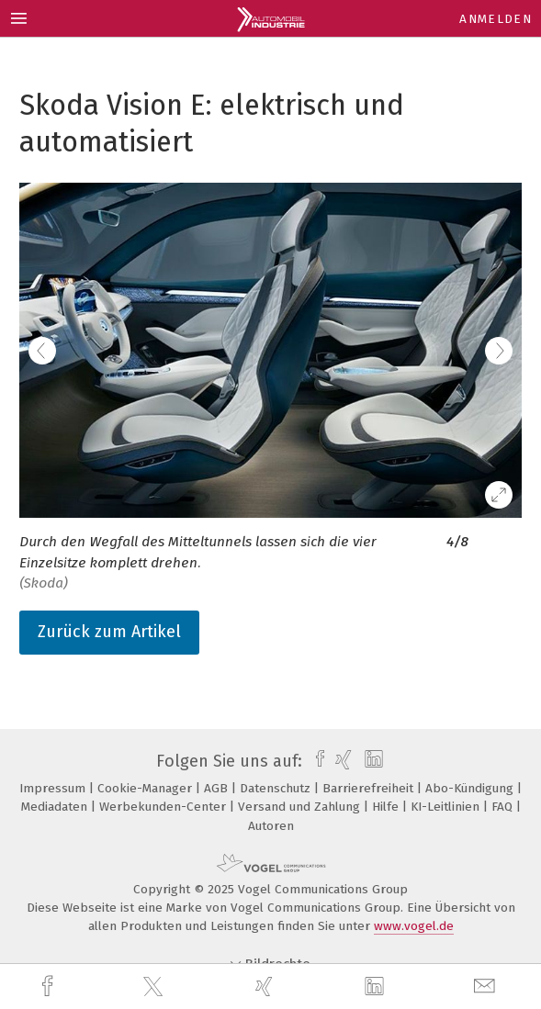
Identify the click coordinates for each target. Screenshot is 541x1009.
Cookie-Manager (146, 788)
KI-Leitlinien (447, 806)
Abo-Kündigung (471, 788)
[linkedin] (376, 987)
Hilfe (387, 806)
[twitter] (155, 987)
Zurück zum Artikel (109, 632)
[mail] (487, 986)
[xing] (266, 986)
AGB (217, 788)
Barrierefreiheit (369, 788)
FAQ (503, 806)
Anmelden (495, 19)
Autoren (271, 826)
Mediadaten (56, 806)
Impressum (54, 788)
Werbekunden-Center (164, 806)
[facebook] (49, 986)
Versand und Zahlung (301, 806)
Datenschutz (277, 788)
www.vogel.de (414, 926)
